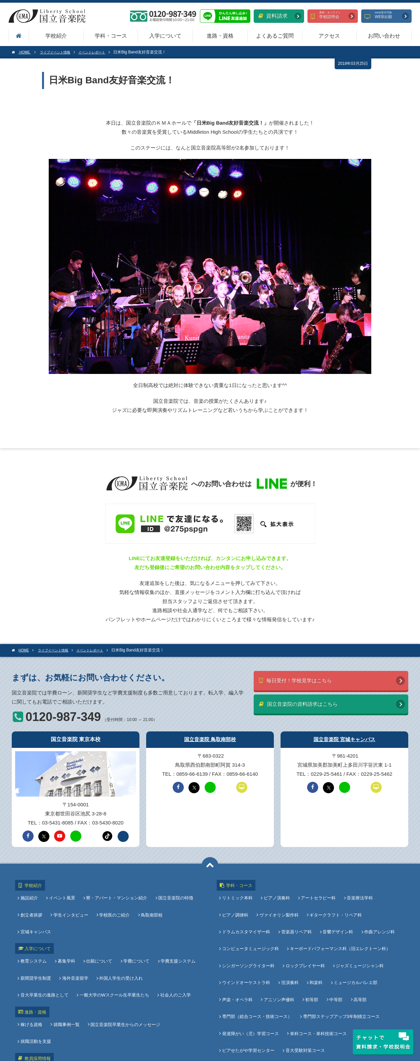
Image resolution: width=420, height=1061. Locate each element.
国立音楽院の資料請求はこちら (307, 703)
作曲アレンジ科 (377, 914)
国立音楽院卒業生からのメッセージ (124, 973)
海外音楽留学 (75, 938)
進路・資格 (220, 36)
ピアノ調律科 (236, 903)
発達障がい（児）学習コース (251, 981)
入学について (165, 36)
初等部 (310, 959)
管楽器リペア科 (296, 914)
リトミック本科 (238, 892)
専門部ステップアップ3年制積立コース (341, 970)
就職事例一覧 (66, 973)
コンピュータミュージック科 (251, 925)
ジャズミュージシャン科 (358, 936)
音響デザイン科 (336, 914)
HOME (22, 52)
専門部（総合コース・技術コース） (258, 970)
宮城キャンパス (185, 903)
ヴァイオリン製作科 (279, 903)
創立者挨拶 (33, 903)
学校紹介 (56, 36)
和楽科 (314, 948)
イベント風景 (62, 892)
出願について (98, 926)
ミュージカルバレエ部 (353, 948)
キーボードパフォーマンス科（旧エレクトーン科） (340, 925)
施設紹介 (30, 892)
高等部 (356, 959)
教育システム (35, 926)
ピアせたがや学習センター (249, 992)
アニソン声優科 (279, 959)
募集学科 (66, 926)
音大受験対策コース (305, 992)
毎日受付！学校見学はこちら (303, 678)
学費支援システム (174, 926)
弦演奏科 (290, 948)
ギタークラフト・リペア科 (334, 903)
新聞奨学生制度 (37, 938)
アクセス (329, 36)
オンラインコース (373, 981)
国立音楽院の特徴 (173, 892)
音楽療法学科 (357, 892)
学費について (134, 926)
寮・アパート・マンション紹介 (115, 892)
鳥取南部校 (149, 903)
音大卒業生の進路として (175, 938)
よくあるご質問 (275, 36)
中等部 (333, 959)
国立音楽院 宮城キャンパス (344, 736)
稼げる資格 (33, 973)
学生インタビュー (70, 903)
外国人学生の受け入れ (119, 938)
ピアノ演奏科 (277, 892)
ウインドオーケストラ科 (247, 948)
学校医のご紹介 (113, 903)
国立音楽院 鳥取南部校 (210, 736)
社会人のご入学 (116, 949)
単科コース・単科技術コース (318, 981)
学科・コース (111, 36)
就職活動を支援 (184, 973)
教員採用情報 (34, 986)
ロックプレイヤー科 (305, 936)
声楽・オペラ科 (238, 959)
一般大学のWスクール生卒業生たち (56, 949)
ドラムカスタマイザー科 (247, 914)
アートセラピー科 (316, 892)
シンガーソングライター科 (249, 936)
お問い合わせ (384, 36)
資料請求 (273, 16)
